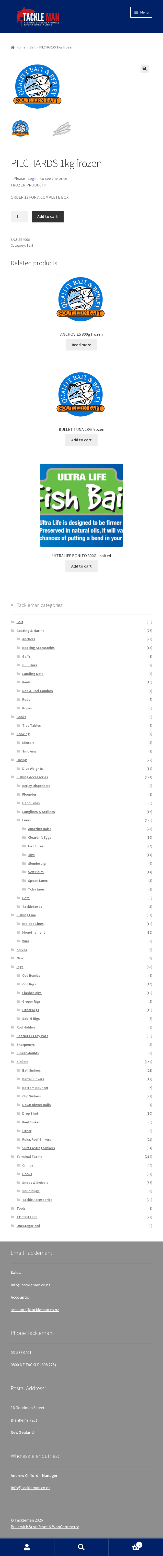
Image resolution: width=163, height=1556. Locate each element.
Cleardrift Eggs (39, 837)
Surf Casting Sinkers (38, 1148)
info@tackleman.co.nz (30, 1284)
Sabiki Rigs (31, 1018)
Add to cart (47, 216)
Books (21, 716)
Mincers (28, 742)
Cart (125, 1543)
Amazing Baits (39, 828)
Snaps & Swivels (35, 1182)
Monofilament (33, 932)
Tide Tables (31, 725)
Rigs (20, 966)
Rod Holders (26, 1027)
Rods (26, 699)
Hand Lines (31, 803)
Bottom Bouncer (35, 1087)
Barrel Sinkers (33, 1079)
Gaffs (26, 656)
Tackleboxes (32, 906)
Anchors (28, 639)
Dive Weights (32, 768)
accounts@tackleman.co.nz (35, 1309)
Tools (21, 1208)
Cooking (23, 734)
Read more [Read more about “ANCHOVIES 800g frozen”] (81, 344)
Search (81, 1547)
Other (26, 1130)
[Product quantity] (19, 216)
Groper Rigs (31, 1001)
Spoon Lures (38, 880)
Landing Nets (32, 673)
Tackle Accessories (37, 1199)
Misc (20, 958)
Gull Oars (29, 665)
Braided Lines (33, 923)
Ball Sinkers (31, 1070)
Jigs (31, 854)
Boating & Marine (30, 630)
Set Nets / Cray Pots (32, 1036)
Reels (26, 682)
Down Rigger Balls (36, 1104)
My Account (27, 1547)
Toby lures (36, 889)
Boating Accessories (38, 647)
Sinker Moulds (28, 1053)
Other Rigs (30, 1010)
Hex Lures (35, 846)
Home (21, 47)
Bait (33, 47)
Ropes (27, 708)
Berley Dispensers (36, 785)
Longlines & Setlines (38, 811)
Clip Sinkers (31, 1096)
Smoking (29, 751)
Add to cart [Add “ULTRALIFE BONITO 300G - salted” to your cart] (81, 566)
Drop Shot (30, 1113)
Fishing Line (26, 915)
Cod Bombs (31, 975)
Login (33, 178)
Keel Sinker (31, 1122)
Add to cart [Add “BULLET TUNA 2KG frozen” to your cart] (81, 439)
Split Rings (31, 1191)
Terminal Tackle (29, 1156)
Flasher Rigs (32, 992)
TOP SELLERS (27, 1217)
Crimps (27, 1165)
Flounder (29, 794)
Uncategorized (28, 1225)
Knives (22, 949)
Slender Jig (37, 863)
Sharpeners (26, 1044)
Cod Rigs (29, 984)
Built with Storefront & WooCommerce (45, 1526)
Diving (22, 760)
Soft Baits (36, 872)
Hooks (27, 1174)
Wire (25, 941)
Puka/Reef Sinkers (36, 1139)
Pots (26, 898)
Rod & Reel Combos (37, 690)
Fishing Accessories (32, 777)
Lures (26, 820)
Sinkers (22, 1061)
